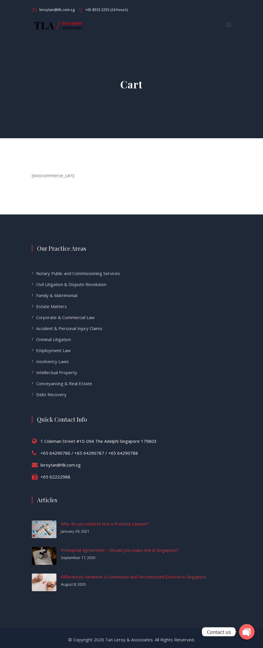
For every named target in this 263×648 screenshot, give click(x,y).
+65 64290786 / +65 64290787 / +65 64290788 (89, 453)
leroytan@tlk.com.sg (57, 9)
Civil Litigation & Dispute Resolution (71, 284)
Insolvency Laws (52, 361)
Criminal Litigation (53, 339)
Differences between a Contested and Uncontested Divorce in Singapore (133, 577)
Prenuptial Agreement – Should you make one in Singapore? (120, 550)
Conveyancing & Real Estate (64, 383)
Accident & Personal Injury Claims (69, 328)
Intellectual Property (56, 372)
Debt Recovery (51, 394)
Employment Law (53, 350)
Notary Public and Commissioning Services (78, 273)
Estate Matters (51, 306)
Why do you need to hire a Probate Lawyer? (105, 524)
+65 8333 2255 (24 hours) (106, 9)
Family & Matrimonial (56, 295)
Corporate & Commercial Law (65, 317)
